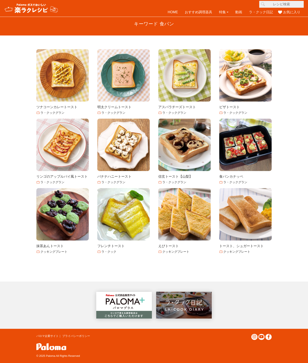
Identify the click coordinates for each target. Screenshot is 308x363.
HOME (173, 12)
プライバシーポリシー (76, 336)
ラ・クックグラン (52, 112)
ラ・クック (108, 251)
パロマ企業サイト (47, 336)
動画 (238, 12)
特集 (222, 12)
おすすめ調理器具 (198, 12)
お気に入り (291, 12)
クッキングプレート (53, 251)
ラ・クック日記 (261, 12)
